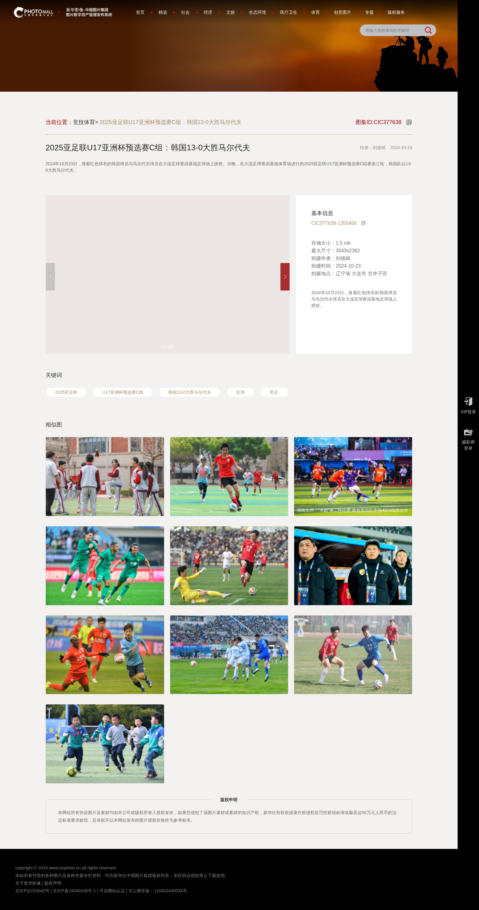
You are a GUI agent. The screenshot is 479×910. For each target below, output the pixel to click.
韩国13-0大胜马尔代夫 (189, 392)
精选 (163, 12)
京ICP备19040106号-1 (74, 890)
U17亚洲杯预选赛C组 (122, 392)
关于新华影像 (28, 883)
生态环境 (257, 12)
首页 (140, 12)
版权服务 (396, 12)
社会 (185, 12)
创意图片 (342, 12)
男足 (274, 392)
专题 (369, 12)
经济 (208, 12)
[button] (285, 277)
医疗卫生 (288, 12)
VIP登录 (468, 404)
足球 (240, 392)
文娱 (230, 12)
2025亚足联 (66, 392)
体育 (315, 12)
